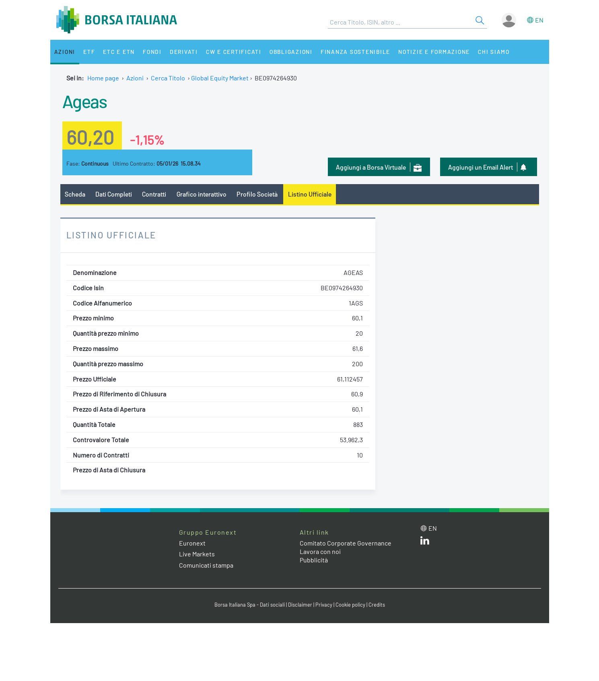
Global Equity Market (220, 78)
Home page (103, 78)
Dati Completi (113, 194)
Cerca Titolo (168, 78)
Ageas (84, 101)
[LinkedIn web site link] (424, 542)
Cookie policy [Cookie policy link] (350, 604)
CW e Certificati (233, 51)
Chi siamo (494, 51)
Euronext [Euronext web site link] (192, 543)
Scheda (75, 194)
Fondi (152, 51)
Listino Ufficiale (309, 194)
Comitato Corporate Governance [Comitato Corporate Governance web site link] (345, 543)
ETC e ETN (119, 51)
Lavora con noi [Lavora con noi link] (320, 551)
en (539, 20)
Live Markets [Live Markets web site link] (197, 554)
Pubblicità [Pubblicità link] (314, 560)
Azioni (65, 51)
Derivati (184, 51)
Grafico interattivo (201, 194)
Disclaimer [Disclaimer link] (300, 604)
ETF (89, 51)
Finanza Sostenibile (355, 51)
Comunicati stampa (206, 565)
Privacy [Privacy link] (323, 604)
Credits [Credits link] (376, 604)
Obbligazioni (291, 51)
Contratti (154, 194)
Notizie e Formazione (434, 51)
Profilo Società (257, 194)
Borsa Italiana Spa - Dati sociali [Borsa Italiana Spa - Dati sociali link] (249, 604)
